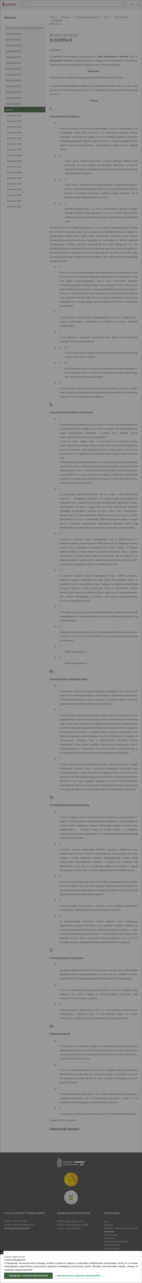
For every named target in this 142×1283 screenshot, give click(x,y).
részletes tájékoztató (15, 1269)
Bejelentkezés (132, 5)
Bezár (1, 1252)
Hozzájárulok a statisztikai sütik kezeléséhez (28, 1276)
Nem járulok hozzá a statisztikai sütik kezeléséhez (79, 1276)
